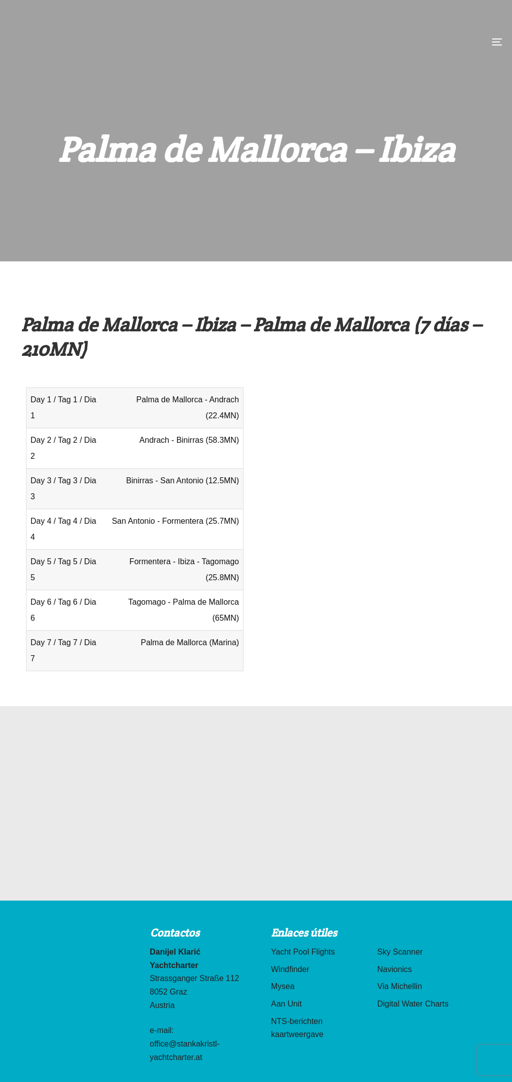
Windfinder (290, 969)
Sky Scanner (400, 952)
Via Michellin (400, 986)
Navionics (395, 969)
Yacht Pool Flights (303, 952)
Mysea (282, 986)
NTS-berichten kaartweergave (297, 1028)
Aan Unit (286, 1004)
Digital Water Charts (413, 1004)
